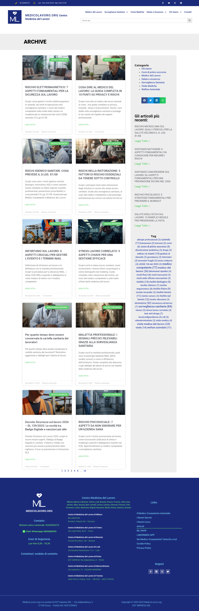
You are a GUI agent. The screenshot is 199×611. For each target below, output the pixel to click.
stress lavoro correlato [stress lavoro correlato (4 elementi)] (158, 310)
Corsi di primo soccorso (154, 72)
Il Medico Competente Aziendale (153, 513)
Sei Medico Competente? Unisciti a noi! (157, 539)
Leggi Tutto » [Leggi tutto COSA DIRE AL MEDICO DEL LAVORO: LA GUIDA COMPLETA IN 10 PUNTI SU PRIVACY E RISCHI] (84, 125)
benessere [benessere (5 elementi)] (147, 243)
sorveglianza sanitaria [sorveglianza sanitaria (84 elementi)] (155, 306)
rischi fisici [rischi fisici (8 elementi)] (144, 274)
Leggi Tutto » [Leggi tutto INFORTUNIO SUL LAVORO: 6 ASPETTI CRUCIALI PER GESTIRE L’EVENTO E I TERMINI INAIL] (30, 289)
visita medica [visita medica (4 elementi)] (164, 320)
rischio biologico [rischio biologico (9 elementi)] (160, 281)
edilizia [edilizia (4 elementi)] (142, 253)
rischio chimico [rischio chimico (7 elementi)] (149, 285)
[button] (144, 100)
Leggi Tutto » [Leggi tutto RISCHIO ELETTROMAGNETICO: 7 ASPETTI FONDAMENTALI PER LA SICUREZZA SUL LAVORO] (30, 125)
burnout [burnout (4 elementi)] (160, 243)
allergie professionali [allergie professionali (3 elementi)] (149, 239)
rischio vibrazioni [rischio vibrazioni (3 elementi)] (160, 299)
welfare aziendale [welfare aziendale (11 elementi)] (159, 327)
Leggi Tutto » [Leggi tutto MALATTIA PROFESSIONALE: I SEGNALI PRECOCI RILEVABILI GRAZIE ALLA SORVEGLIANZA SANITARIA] (84, 376)
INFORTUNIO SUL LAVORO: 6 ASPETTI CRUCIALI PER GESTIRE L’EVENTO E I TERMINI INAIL (46, 254)
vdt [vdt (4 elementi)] (165, 317)
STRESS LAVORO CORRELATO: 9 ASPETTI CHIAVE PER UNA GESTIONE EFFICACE (99, 254)
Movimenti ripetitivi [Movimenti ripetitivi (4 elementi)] (160, 271)
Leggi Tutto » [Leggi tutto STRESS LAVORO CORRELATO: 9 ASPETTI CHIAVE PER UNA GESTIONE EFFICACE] (84, 289)
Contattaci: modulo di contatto (39, 553)
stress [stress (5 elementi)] (141, 310)
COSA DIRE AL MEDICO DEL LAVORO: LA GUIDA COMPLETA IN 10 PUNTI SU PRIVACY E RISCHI (100, 91)
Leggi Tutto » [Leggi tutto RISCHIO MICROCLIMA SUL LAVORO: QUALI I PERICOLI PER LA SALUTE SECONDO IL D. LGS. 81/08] (142, 141)
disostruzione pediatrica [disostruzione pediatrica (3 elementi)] (148, 250)
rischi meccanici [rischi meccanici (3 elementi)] (161, 275)
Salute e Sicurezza (157, 12)
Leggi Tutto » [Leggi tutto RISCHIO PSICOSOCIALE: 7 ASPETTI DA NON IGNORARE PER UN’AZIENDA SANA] (84, 456)
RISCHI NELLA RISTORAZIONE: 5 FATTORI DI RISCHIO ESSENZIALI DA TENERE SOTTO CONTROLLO (100, 174)
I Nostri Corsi (143, 522)
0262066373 (50, 531)
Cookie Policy (144, 543)
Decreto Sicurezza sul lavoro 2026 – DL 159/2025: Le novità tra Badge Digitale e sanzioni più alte (47, 425)
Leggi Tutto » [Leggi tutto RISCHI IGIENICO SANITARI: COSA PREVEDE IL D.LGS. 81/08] (30, 205)
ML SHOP (142, 530)
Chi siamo (147, 68)
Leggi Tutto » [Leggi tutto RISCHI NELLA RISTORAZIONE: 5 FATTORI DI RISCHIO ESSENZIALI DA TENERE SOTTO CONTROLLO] (84, 205)
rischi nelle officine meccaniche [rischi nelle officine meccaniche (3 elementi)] (154, 278)
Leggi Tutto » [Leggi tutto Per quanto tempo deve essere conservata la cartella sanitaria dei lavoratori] (30, 362)
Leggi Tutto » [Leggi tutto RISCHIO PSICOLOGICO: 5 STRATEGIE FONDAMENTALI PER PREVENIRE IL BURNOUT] (142, 206)
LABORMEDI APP (146, 535)
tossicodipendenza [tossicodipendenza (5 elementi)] (150, 317)
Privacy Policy (144, 548)
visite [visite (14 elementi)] (141, 327)
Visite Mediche (137, 12)
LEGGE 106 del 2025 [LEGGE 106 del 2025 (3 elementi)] (150, 264)
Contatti (188, 12)
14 (85, 470)
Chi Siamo (175, 12)
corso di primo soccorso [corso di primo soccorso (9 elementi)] (155, 246)
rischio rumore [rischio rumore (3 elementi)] (150, 296)
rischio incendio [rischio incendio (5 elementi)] (146, 292)
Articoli (140, 526)
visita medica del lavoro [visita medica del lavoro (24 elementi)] (153, 324)
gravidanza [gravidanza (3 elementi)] (154, 257)
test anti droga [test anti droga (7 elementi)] (153, 313)
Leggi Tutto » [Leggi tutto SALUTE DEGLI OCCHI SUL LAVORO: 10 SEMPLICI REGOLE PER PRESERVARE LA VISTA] (142, 225)
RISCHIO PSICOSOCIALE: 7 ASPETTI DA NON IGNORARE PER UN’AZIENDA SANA (100, 425)
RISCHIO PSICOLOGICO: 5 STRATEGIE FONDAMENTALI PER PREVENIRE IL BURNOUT (153, 197)
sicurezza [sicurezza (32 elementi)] (143, 303)
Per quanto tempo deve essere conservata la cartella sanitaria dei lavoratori (46, 338)
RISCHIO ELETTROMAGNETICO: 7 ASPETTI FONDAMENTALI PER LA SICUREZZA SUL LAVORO (46, 91)
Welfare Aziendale (151, 89)
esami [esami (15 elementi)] (154, 253)
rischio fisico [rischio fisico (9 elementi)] (161, 288)
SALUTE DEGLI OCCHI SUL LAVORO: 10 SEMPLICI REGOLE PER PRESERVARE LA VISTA (151, 217)
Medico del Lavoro (93, 12)
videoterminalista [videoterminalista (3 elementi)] (145, 320)
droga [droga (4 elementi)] (167, 250)
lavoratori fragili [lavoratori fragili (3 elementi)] (147, 260)
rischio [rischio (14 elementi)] (143, 281)
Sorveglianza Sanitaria (116, 12)
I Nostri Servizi (144, 517)
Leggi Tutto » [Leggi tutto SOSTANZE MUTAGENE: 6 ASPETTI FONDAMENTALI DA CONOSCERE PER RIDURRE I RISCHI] (142, 163)
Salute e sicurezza (151, 79)
